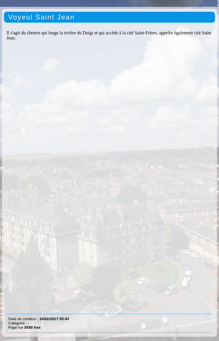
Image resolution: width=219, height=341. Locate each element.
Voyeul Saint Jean (41, 17)
